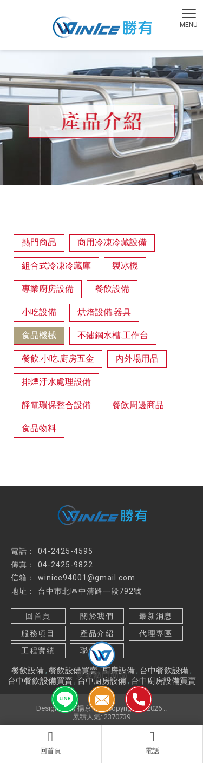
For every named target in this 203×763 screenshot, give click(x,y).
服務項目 (38, 633)
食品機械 (39, 335)
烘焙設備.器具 (104, 312)
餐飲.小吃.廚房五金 (58, 358)
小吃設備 (39, 312)
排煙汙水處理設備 (56, 382)
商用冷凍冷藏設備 (112, 242)
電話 (152, 742)
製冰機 (125, 265)
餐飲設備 (112, 289)
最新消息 (156, 616)
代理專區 (156, 633)
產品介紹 (97, 633)
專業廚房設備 (48, 289)
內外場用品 (137, 358)
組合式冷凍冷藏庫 (56, 265)
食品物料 (39, 428)
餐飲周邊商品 (138, 405)
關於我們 (97, 616)
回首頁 (51, 742)
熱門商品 (39, 242)
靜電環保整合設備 (56, 405)
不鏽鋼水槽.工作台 (112, 335)
